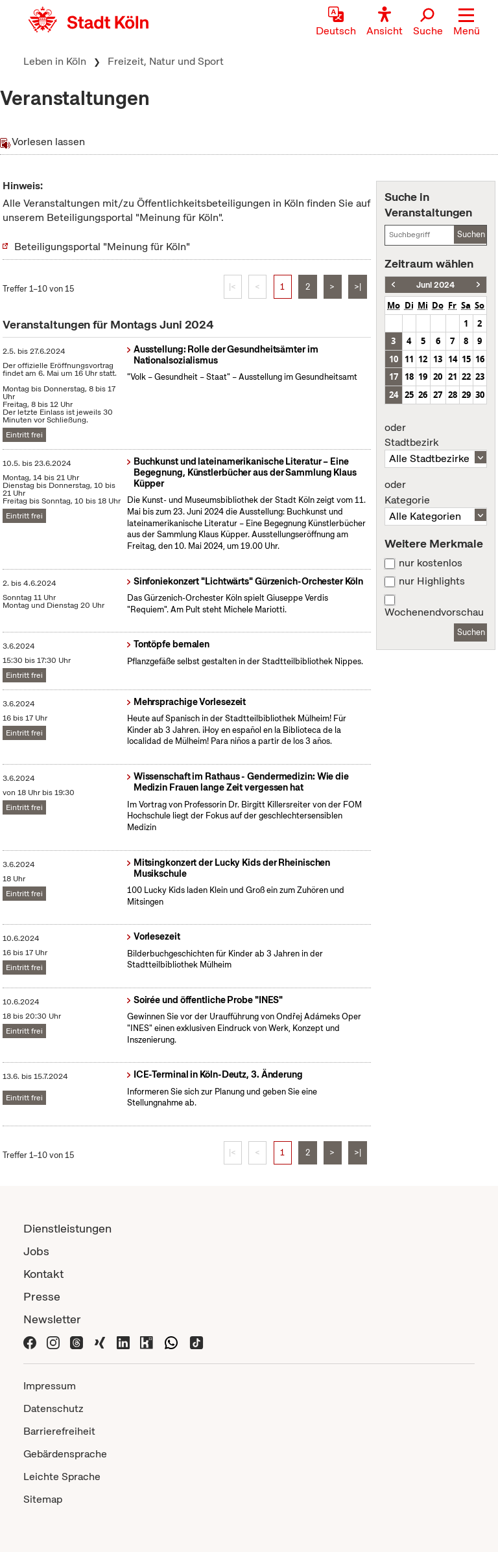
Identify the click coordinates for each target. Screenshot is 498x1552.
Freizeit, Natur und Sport (166, 61)
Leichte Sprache (62, 1476)
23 (479, 376)
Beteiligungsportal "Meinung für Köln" (102, 246)
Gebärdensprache (65, 1454)
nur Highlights (432, 581)
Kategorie (436, 492)
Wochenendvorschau (434, 612)
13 (437, 359)
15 (466, 359)
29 (466, 394)
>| (357, 286)
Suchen (471, 234)
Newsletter (52, 1319)
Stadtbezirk (436, 435)
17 (393, 376)
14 (452, 359)
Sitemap (42, 1499)
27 (437, 394)
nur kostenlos (430, 563)
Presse (41, 1296)
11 (409, 359)
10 (393, 359)
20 (437, 376)
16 (479, 359)
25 (409, 394)
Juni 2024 (435, 284)
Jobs (36, 1251)
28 (452, 394)
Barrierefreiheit (59, 1431)
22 (466, 376)
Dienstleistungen (67, 1228)
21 (452, 376)
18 (409, 376)
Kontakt (43, 1273)
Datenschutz (53, 1408)
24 (393, 394)
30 (479, 394)
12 (422, 359)
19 (422, 376)
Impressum (49, 1386)
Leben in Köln (54, 61)
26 (422, 394)
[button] (466, 22)
